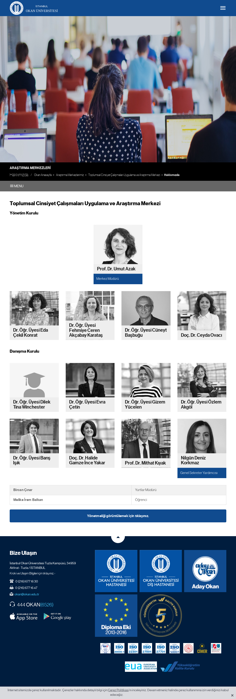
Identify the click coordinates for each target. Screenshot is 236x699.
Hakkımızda (172, 175)
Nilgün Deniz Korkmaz (193, 460)
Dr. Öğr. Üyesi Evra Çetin (87, 405)
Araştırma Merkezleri (30, 168)
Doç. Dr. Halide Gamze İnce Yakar (87, 460)
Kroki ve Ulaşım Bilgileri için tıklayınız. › (32, 573)
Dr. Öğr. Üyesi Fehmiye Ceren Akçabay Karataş (86, 330)
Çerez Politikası (118, 690)
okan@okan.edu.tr (27, 594)
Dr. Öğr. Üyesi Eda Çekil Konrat (30, 333)
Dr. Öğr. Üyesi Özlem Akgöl (201, 405)
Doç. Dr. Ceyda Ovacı (201, 335)
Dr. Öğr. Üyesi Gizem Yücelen (145, 405)
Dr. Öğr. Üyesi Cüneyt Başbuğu (146, 333)
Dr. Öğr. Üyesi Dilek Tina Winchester (31, 405)
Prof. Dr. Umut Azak (116, 268)
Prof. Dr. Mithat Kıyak (145, 462)
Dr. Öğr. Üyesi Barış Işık (31, 460)
